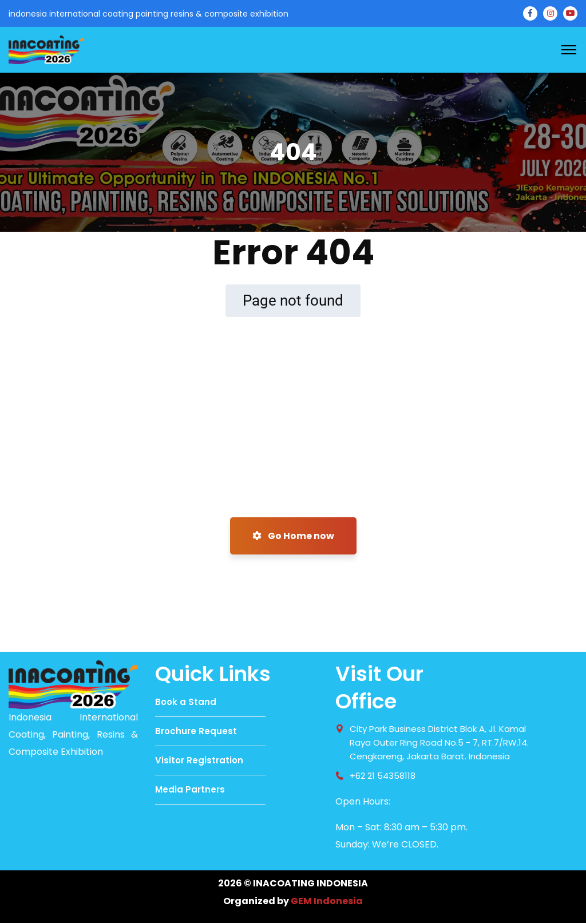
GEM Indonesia (327, 901)
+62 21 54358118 (382, 776)
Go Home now (293, 535)
